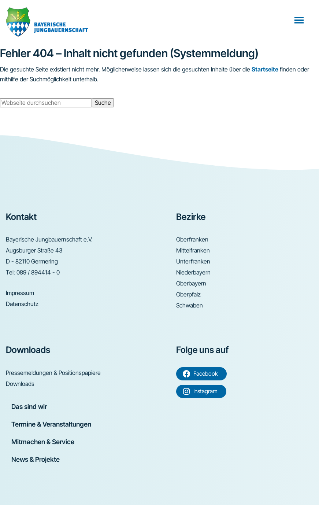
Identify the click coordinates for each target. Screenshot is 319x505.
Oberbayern (191, 283)
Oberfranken (192, 239)
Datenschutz (22, 303)
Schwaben (189, 305)
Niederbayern (193, 272)
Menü (299, 19)
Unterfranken (193, 261)
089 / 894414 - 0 (38, 272)
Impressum (20, 292)
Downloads (20, 383)
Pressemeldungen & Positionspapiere (53, 372)
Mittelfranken (193, 250)
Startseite (265, 69)
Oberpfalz (188, 294)
